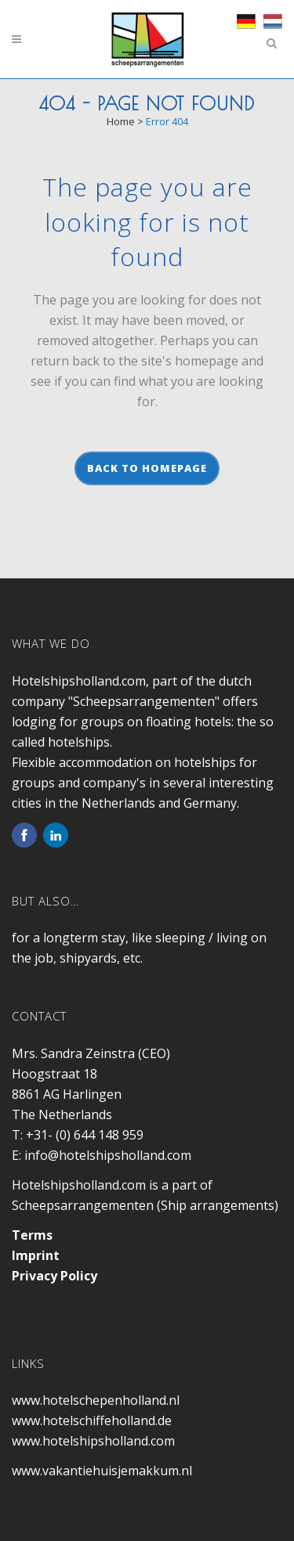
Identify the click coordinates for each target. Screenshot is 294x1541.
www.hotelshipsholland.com (93, 1440)
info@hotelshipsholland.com (107, 1155)
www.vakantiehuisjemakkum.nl (102, 1470)
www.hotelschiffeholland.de (92, 1420)
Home (121, 121)
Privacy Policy (54, 1275)
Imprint (36, 1255)
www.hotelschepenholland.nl (96, 1400)
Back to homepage (147, 468)
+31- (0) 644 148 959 (84, 1134)
